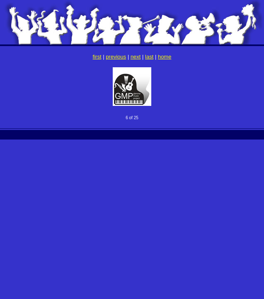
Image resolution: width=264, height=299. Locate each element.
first (97, 57)
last (149, 57)
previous (116, 57)
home (165, 57)
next (136, 57)
